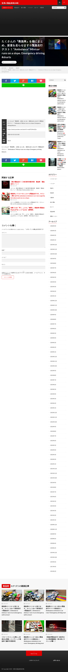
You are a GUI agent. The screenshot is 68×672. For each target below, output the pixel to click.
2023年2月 (53, 400)
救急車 (13, 63)
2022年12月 (53, 410)
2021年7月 (53, 487)
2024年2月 (53, 345)
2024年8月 (53, 318)
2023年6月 (53, 382)
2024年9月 (53, 313)
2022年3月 (53, 451)
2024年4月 (53, 336)
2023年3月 (53, 396)
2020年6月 (53, 533)
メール (4, 258)
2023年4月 (53, 391)
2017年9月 (53, 561)
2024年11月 (53, 304)
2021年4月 (53, 501)
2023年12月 (53, 355)
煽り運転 (23, 9)
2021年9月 (53, 478)
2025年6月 (53, 272)
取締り (52, 189)
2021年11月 (53, 469)
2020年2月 (53, 542)
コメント (4, 233)
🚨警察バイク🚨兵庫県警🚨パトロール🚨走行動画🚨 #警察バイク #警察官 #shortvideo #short (61, 165)
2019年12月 (53, 547)
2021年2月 (53, 510)
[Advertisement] (34, 24)
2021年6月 (53, 492)
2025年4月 (53, 281)
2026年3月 (53, 231)
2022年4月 (53, 446)
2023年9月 (53, 368)
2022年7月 (53, 432)
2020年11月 (53, 524)
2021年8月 (53, 483)
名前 (3, 251)
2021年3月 (53, 506)
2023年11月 (53, 359)
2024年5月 (53, 332)
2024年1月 (53, 350)
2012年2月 (53, 565)
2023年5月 (53, 387)
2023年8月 (53, 373)
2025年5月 (53, 277)
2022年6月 (53, 437)
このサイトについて (34, 659)
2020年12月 (53, 520)
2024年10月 (53, 309)
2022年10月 (53, 419)
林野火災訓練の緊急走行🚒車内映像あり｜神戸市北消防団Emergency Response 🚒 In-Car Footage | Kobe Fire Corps (61, 132)
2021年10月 (53, 474)
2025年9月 (53, 258)
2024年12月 (53, 300)
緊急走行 (16, 9)
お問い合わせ (56, 659)
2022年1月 (53, 460)
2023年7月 (53, 377)
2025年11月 (53, 249)
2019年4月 (53, 556)
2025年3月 (53, 286)
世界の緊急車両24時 (18, 668)
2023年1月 (53, 405)
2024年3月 (53, 341)
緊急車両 (52, 212)
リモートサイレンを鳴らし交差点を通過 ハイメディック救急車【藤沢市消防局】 (12, 635)
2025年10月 (53, 254)
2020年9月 (53, 529)
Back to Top (34, 652)
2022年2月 (53, 455)
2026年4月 (53, 226)
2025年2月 (53, 290)
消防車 (42, 9)
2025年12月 (53, 245)
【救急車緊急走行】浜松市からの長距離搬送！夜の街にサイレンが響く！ (56, 635)
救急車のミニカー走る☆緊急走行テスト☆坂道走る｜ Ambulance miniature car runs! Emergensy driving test (61, 149)
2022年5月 (53, 442)
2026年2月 (53, 235)
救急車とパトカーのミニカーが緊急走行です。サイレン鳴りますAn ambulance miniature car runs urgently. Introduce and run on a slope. (28, 197)
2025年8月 (53, 263)
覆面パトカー (54, 217)
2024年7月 (53, 322)
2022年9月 (53, 423)
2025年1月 (53, 295)
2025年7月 (53, 267)
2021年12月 (53, 465)
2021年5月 (53, 497)
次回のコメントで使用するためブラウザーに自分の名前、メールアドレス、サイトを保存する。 (23, 274)
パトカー (30, 9)
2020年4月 (53, 538)
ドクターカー (54, 180)
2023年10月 (53, 364)
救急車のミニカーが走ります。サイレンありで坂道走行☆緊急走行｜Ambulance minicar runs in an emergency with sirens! (12, 605)
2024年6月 (53, 327)
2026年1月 (53, 240)
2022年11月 (53, 414)
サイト (3, 265)
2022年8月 (53, 428)
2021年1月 (53, 515)
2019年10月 (53, 552)
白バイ (36, 9)
